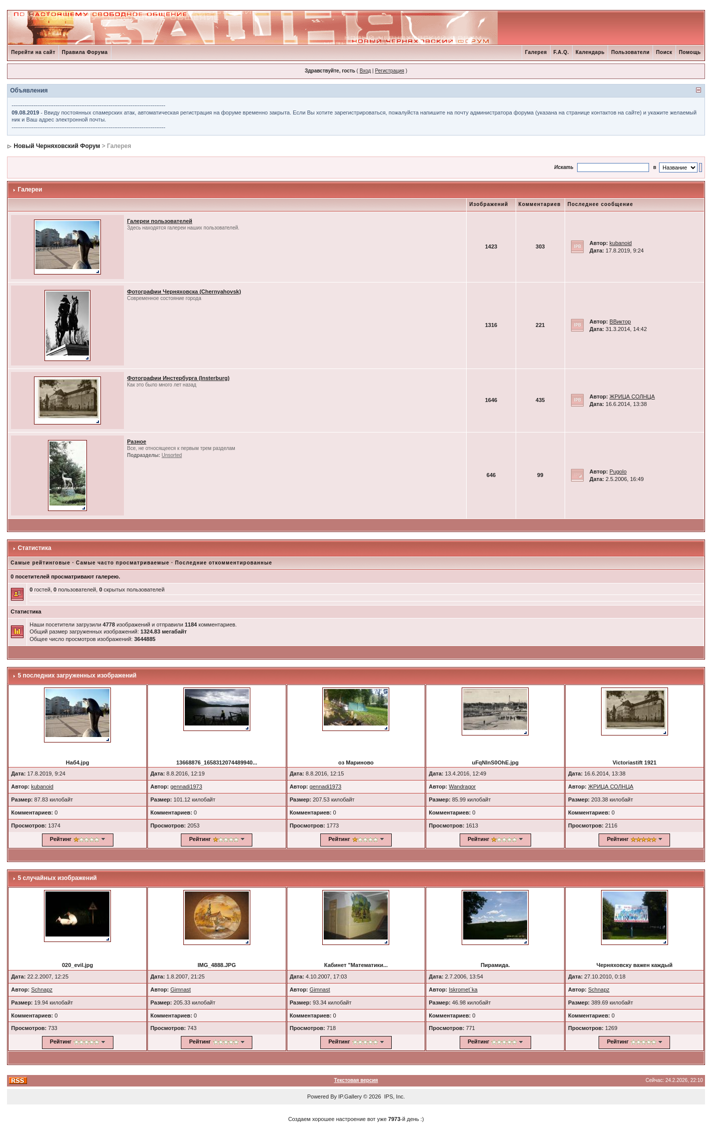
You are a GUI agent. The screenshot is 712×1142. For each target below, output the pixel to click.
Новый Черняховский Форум (57, 146)
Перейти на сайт (33, 52)
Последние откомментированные (223, 563)
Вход (365, 71)
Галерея (536, 52)
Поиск (664, 52)
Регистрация (389, 71)
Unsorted (171, 455)
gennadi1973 (186, 787)
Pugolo (618, 471)
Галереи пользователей (159, 221)
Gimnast (180, 989)
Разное (136, 441)
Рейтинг (60, 839)
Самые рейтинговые (40, 563)
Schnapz (41, 989)
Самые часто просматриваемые (122, 563)
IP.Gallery (350, 1097)
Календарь (590, 52)
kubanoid (621, 243)
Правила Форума (85, 52)
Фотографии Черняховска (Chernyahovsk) (184, 291)
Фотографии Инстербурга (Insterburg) (178, 378)
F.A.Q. (561, 52)
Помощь (690, 52)
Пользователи (630, 52)
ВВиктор (620, 321)
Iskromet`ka (463, 989)
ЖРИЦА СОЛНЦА (632, 397)
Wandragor (462, 787)
